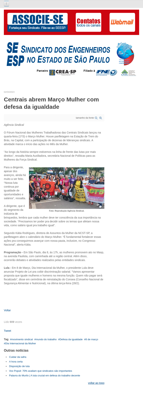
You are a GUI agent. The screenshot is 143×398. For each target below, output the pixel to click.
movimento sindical (22, 339)
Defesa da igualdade (71, 339)
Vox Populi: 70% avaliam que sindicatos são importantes (40, 370)
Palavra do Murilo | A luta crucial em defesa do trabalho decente (44, 375)
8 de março (92, 339)
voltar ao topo (96, 382)
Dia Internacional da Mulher (20, 343)
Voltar (7, 310)
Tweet (7, 330)
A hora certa (16, 361)
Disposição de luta (19, 366)
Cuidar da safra (17, 356)
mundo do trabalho (46, 339)
